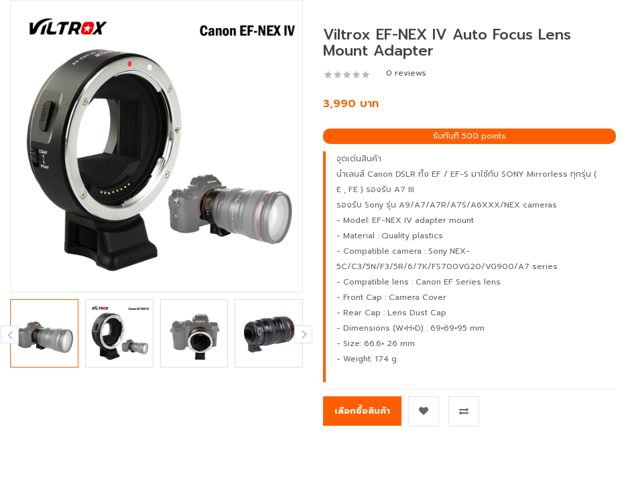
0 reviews (406, 73)
